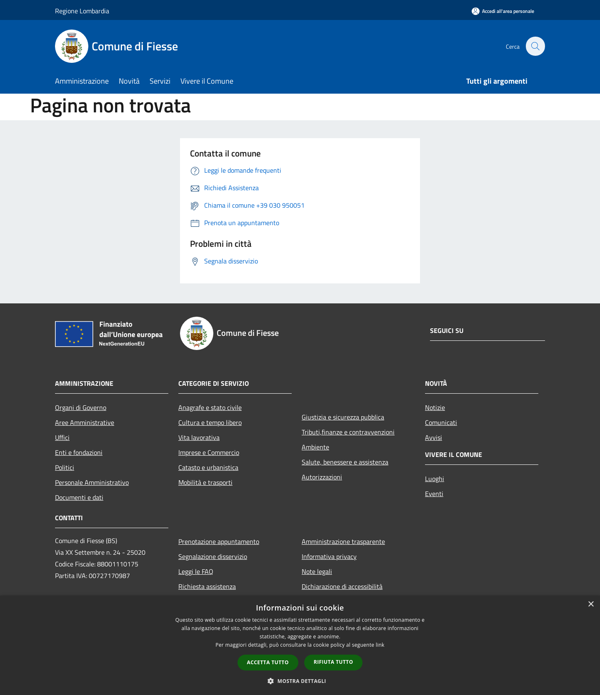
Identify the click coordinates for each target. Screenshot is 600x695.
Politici (64, 467)
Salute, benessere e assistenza (345, 462)
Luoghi (434, 479)
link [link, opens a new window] (380, 644)
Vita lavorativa (199, 437)
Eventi (434, 494)
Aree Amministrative (84, 422)
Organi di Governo (80, 407)
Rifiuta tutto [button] (333, 661)
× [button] (591, 604)
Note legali (317, 571)
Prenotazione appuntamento (218, 541)
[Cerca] (535, 46)
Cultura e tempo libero (210, 422)
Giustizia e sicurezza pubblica (343, 417)
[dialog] (300, 645)
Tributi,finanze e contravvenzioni (348, 432)
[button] (300, 681)
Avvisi (433, 437)
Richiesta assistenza (207, 586)
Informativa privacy (329, 556)
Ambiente (315, 447)
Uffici (62, 437)
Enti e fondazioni (78, 452)
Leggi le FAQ (195, 571)
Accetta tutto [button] (268, 662)
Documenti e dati (79, 497)
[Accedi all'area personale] (503, 11)
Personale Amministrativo (92, 482)
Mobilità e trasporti (205, 482)
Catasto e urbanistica (208, 467)
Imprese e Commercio (208, 452)
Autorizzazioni (322, 477)
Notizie (435, 407)
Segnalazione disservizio (212, 556)
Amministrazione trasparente (343, 541)
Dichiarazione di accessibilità (342, 586)
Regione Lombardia (82, 11)
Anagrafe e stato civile (210, 407)
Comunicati (441, 422)
